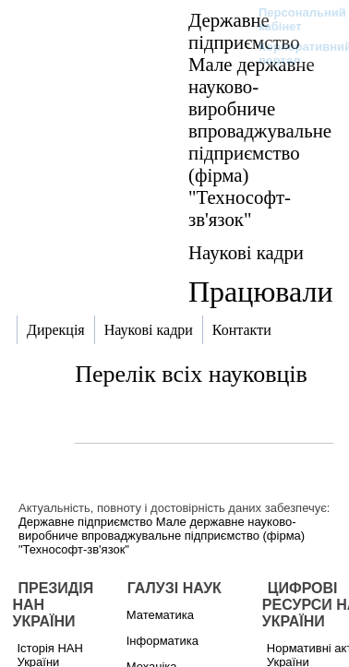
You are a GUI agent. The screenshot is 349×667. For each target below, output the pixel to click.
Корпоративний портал (293, 53)
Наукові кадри (246, 252)
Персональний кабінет (293, 19)
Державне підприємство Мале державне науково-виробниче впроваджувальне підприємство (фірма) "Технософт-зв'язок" (259, 119)
